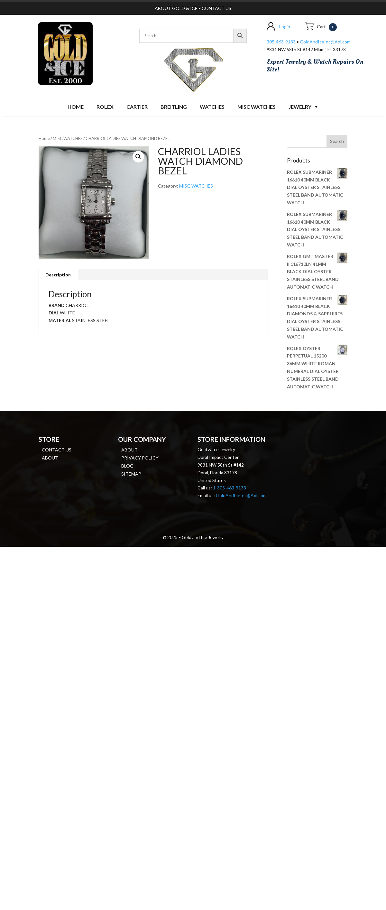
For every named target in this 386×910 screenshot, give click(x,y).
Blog (127, 466)
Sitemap (131, 474)
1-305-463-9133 (229, 487)
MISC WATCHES (256, 107)
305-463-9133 (281, 41)
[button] (138, 156)
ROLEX (105, 107)
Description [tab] (58, 274)
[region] (193, 68)
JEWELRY (300, 107)
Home (76, 107)
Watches (212, 107)
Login (284, 26)
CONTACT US (216, 8)
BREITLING (174, 107)
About (50, 457)
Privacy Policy (140, 457)
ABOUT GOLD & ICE (176, 8)
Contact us (56, 449)
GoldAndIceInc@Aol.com (325, 41)
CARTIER (137, 107)
